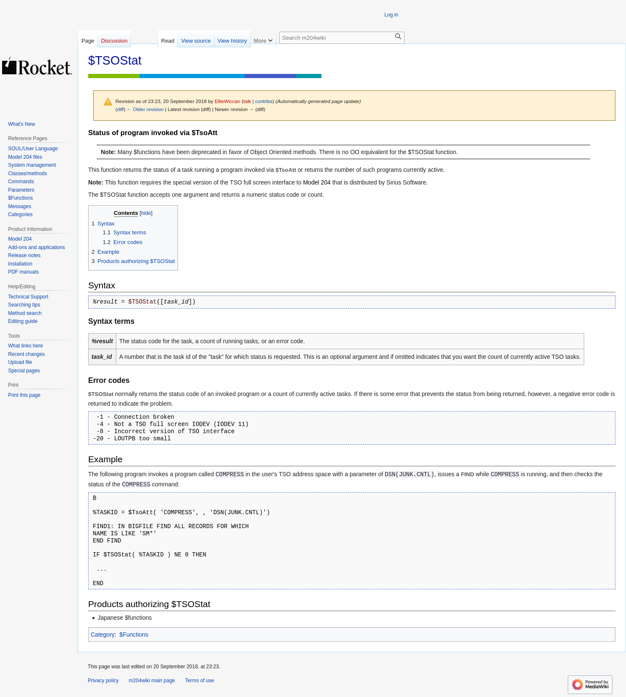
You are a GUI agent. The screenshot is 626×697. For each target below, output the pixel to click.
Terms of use (199, 680)
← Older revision (145, 109)
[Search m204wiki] (342, 38)
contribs (264, 101)
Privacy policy (103, 680)
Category (103, 634)
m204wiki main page (152, 680)
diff (120, 109)
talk (247, 101)
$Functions (133, 634)
